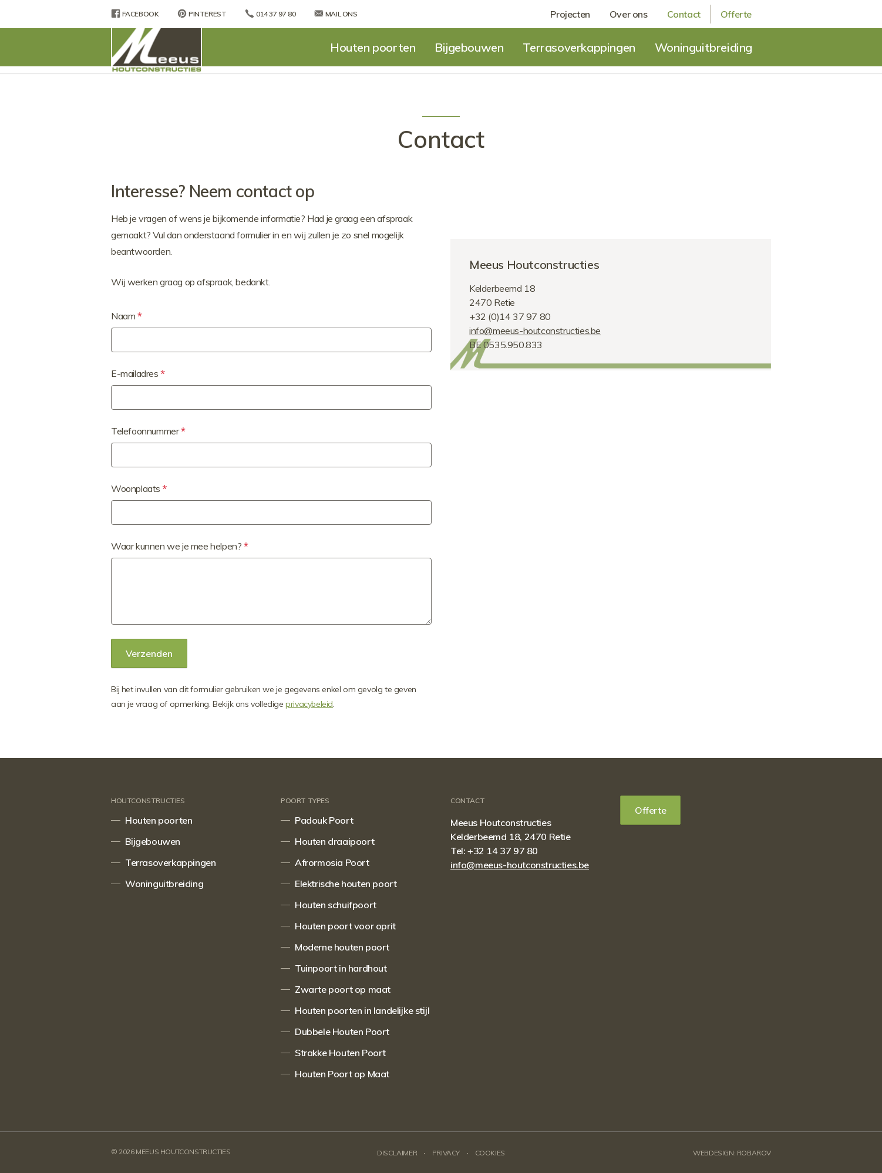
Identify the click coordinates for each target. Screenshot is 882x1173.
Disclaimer (397, 1152)
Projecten (570, 14)
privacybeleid (309, 704)
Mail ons (335, 13)
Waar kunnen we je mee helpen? (179, 546)
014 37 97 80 (270, 13)
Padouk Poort (324, 820)
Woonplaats (139, 489)
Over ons (629, 14)
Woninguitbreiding (703, 47)
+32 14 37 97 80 (502, 851)
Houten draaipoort (334, 841)
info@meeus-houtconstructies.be (535, 330)
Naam (126, 316)
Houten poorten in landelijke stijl (362, 1010)
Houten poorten (372, 47)
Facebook (135, 13)
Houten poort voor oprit (345, 926)
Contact (684, 14)
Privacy (446, 1152)
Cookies (490, 1152)
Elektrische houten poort (345, 883)
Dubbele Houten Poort (342, 1031)
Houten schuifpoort (335, 905)
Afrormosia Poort (332, 862)
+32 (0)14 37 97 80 (510, 316)
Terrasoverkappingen (579, 47)
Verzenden (149, 653)
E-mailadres (138, 374)
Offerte (736, 14)
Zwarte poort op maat (342, 989)
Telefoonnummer (148, 431)
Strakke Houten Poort (340, 1053)
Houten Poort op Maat (342, 1074)
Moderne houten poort (342, 947)
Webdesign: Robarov (732, 1152)
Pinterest (201, 13)
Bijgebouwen (469, 47)
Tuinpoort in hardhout (341, 968)
